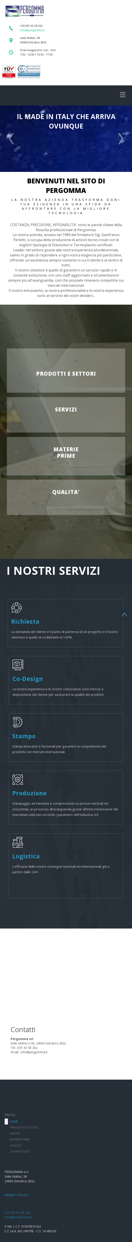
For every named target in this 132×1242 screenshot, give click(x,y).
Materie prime (20, 1139)
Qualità (15, 1145)
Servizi (15, 1133)
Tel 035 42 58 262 (17, 1212)
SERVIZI (66, 409)
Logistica (26, 856)
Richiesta (25, 621)
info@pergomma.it (18, 1217)
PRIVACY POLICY (17, 1195)
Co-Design (27, 679)
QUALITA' (66, 492)
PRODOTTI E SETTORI (66, 373)
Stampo (24, 736)
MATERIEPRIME (66, 452)
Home (14, 1121)
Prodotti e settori (24, 1127)
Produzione (29, 793)
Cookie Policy (20, 1151)
